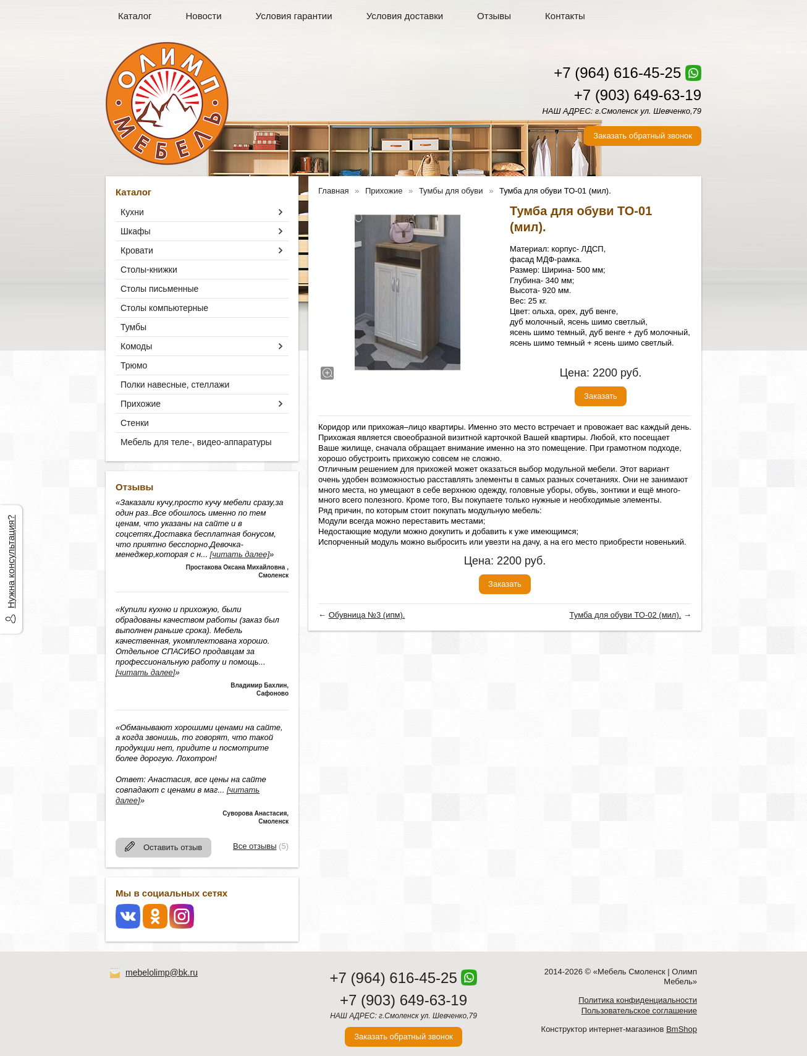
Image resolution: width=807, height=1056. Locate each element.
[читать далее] (239, 554)
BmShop (681, 1029)
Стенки (134, 423)
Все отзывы (254, 846)
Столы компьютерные (164, 308)
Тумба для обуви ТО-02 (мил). (626, 615)
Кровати (136, 250)
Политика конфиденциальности (637, 1000)
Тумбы (133, 327)
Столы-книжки (148, 270)
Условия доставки (404, 16)
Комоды (136, 346)
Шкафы (135, 231)
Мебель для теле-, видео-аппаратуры (196, 442)
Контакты (565, 16)
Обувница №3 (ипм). (367, 615)
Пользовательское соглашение (639, 1010)
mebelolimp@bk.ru (161, 972)
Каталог (135, 16)
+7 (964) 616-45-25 (617, 72)
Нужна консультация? (11, 561)
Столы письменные (159, 289)
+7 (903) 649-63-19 (637, 95)
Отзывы (494, 16)
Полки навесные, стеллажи (174, 385)
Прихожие (140, 404)
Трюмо (133, 365)
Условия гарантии (294, 16)
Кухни (132, 212)
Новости (204, 16)
